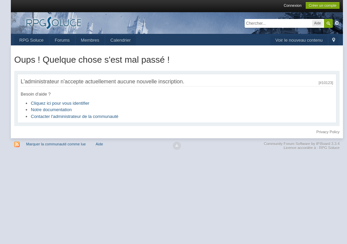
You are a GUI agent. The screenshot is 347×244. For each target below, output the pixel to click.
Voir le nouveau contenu (299, 40)
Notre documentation (51, 109)
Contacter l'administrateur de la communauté (74, 116)
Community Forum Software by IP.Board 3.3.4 (302, 144)
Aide (99, 144)
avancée (337, 23)
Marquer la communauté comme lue (56, 144)
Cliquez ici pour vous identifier (60, 103)
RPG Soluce (31, 40)
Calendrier (120, 40)
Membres (90, 40)
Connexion (293, 5)
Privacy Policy (328, 132)
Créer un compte (322, 5)
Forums (62, 40)
